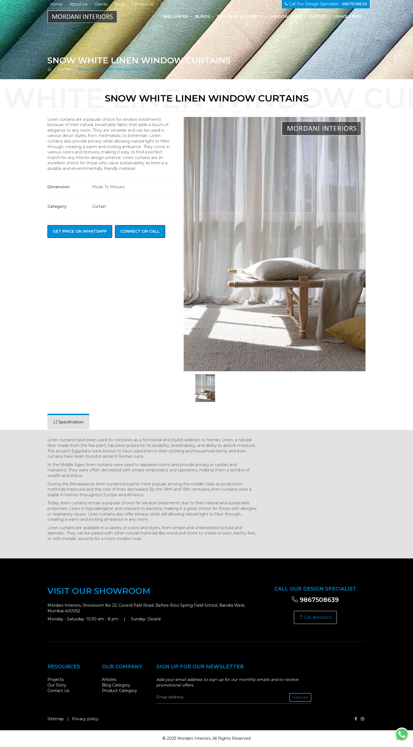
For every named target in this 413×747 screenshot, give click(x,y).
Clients (100, 4)
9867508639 (315, 600)
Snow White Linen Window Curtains (113, 69)
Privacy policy (85, 718)
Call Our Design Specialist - (326, 3)
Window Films (287, 16)
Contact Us (143, 4)
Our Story (56, 685)
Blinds (204, 16)
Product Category (119, 690)
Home (56, 4)
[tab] (68, 422)
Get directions (315, 617)
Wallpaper (177, 16)
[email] (233, 697)
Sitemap (55, 718)
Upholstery (350, 16)
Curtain (320, 16)
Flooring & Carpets (241, 16)
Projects (55, 679)
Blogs (119, 4)
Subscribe (300, 697)
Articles (109, 679)
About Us (78, 4)
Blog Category (116, 685)
